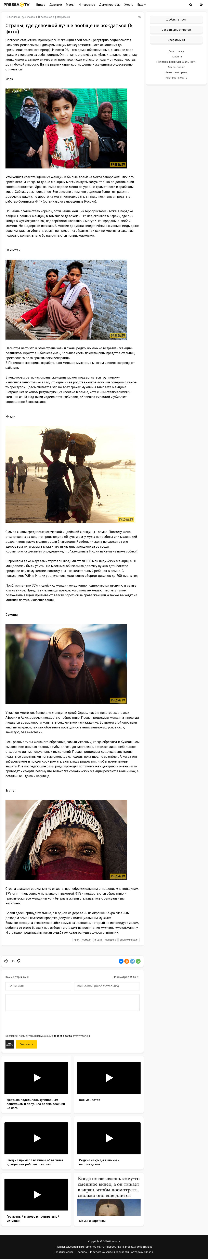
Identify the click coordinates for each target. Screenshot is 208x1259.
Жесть (129, 4)
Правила (176, 56)
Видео (40, 4)
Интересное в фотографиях (54, 17)
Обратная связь (64, 1252)
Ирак (76, 939)
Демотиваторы (109, 4)
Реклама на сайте (176, 77)
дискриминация (129, 939)
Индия (98, 939)
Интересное (86, 4)
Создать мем (176, 39)
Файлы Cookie (176, 67)
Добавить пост (176, 19)
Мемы (70, 4)
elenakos (29, 17)
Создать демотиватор (176, 29)
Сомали (86, 939)
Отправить (26, 1044)
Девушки (55, 4)
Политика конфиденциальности (176, 61)
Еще (142, 4)
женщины (110, 939)
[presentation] (36, 1022)
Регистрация (176, 51)
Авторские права (176, 72)
